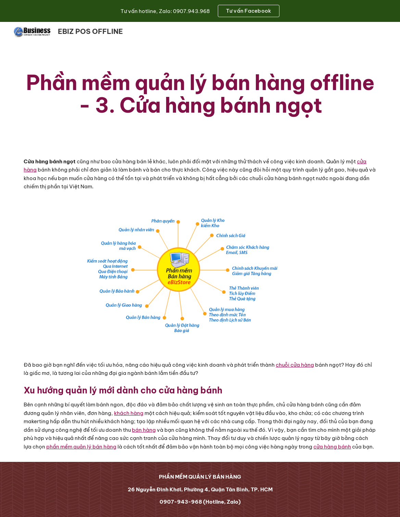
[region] (200, 11)
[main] (200, 93)
